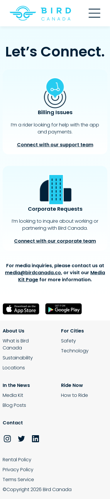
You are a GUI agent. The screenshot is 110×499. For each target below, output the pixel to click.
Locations (14, 367)
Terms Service (18, 479)
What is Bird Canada (16, 344)
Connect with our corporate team (55, 241)
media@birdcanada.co (33, 272)
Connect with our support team (55, 144)
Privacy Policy (18, 469)
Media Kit (13, 395)
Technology (75, 350)
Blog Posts (14, 405)
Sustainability (18, 357)
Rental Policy (17, 459)
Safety (68, 340)
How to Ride (74, 395)
